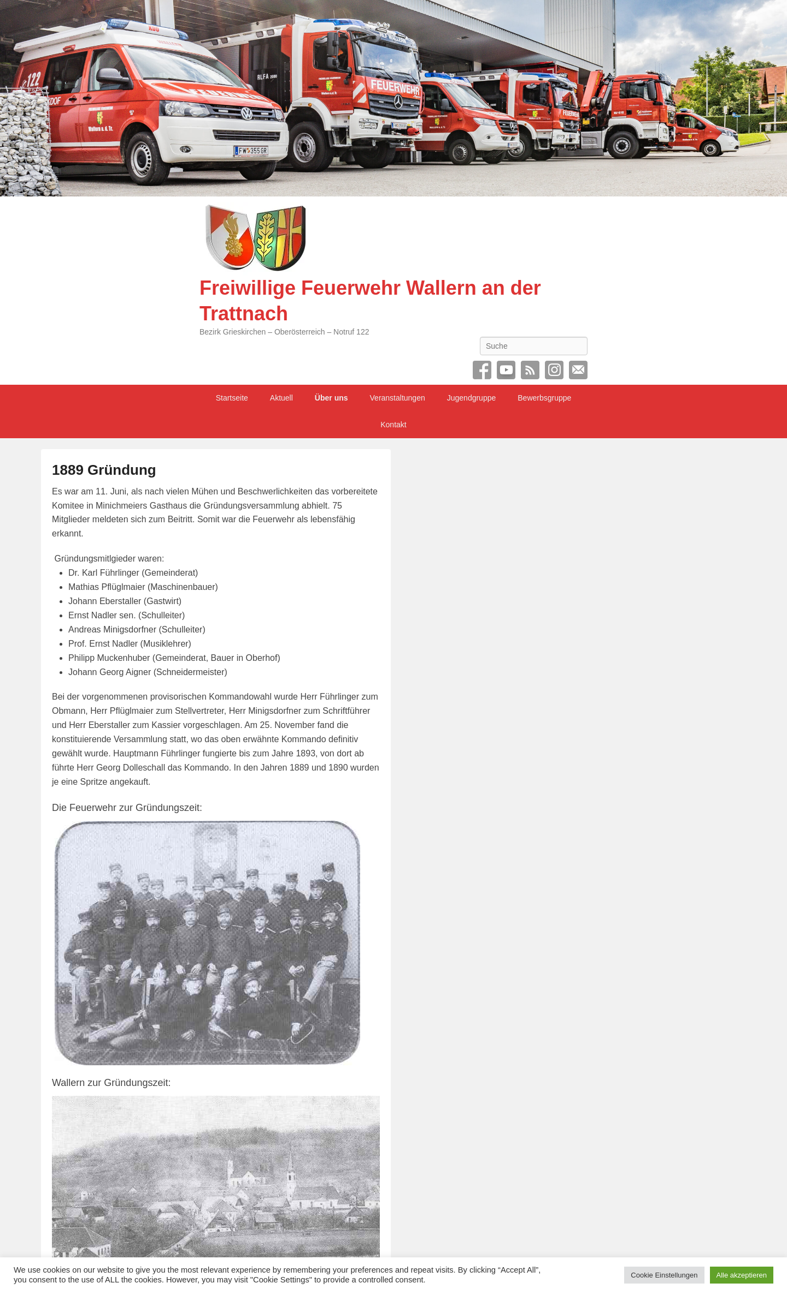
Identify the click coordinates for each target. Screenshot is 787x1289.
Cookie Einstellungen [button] (664, 1270)
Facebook (482, 370)
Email (578, 370)
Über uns (331, 397)
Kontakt (393, 424)
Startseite (232, 397)
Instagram (554, 370)
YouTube (506, 370)
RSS (530, 370)
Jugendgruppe (471, 397)
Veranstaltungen (397, 397)
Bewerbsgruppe (544, 397)
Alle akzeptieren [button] (741, 1270)
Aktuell (281, 397)
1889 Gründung (104, 470)
